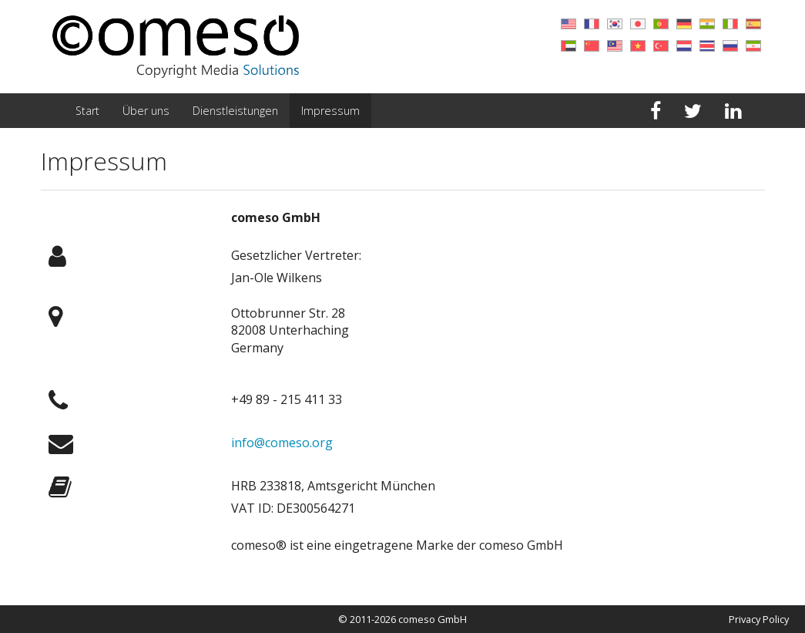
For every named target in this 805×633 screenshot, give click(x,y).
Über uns (145, 110)
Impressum (330, 110)
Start (87, 110)
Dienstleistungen (235, 110)
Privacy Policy (759, 619)
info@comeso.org (282, 442)
